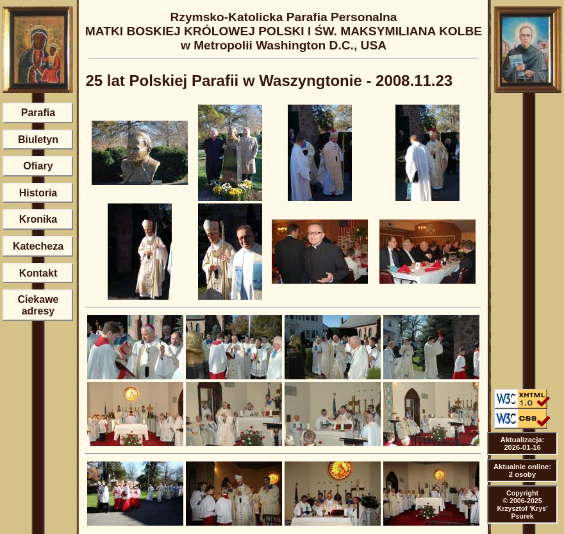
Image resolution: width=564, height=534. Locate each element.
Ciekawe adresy (37, 305)
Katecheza (38, 246)
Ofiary (38, 165)
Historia (38, 192)
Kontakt (38, 273)
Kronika (38, 219)
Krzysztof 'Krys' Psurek (522, 512)
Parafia (38, 112)
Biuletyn (38, 139)
